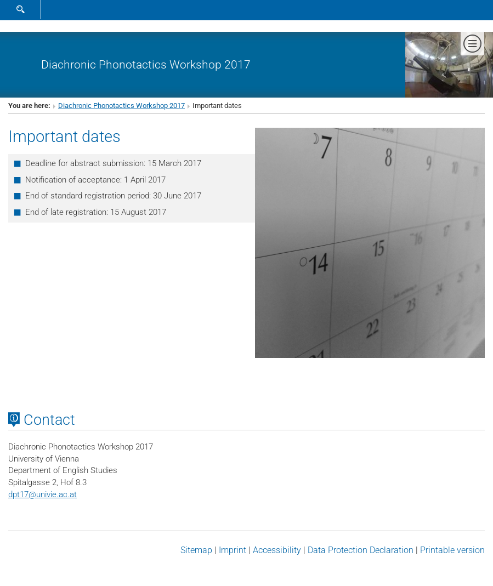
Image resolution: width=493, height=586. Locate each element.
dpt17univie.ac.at (42, 494)
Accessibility (277, 550)
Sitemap (196, 550)
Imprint (232, 550)
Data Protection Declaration (360, 550)
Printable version (452, 550)
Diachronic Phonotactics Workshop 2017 (146, 64)
